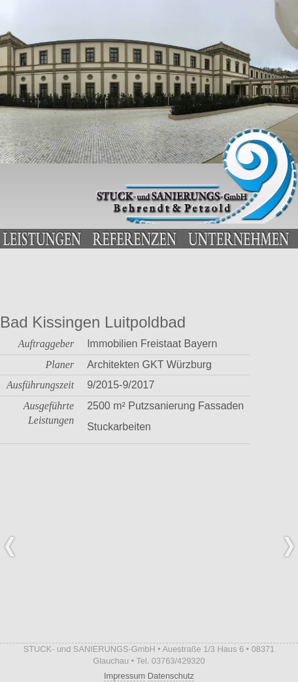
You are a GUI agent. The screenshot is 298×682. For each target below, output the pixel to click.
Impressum (124, 676)
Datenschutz (171, 676)
